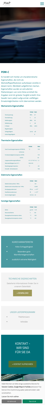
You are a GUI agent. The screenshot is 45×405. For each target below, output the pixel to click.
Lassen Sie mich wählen (10, 396)
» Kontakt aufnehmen (22, 364)
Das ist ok (32, 401)
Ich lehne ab (11, 401)
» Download (22, 293)
